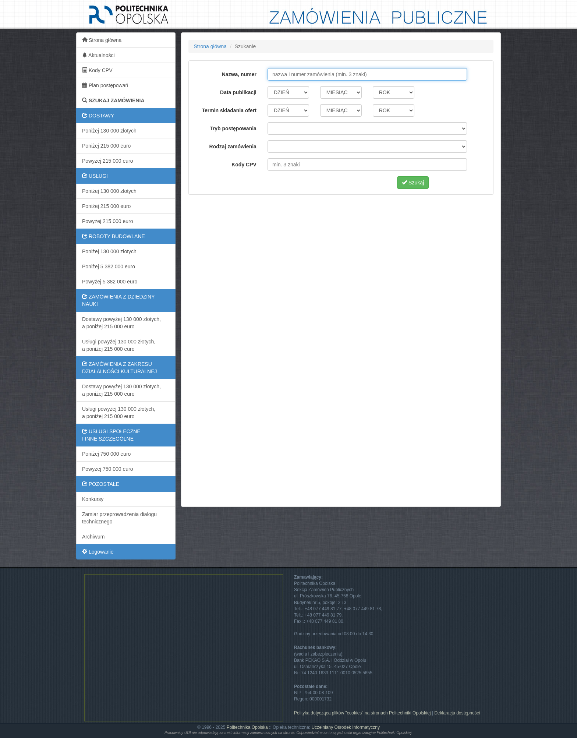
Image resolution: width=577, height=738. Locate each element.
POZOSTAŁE (100, 484)
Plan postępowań (105, 85)
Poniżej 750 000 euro (106, 454)
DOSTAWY (98, 116)
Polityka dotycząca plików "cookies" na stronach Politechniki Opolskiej (362, 713)
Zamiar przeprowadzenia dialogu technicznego (119, 518)
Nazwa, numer (239, 74)
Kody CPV (97, 70)
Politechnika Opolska (247, 727)
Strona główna (101, 40)
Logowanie (98, 552)
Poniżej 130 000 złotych (109, 131)
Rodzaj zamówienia (232, 146)
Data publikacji (238, 92)
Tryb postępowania (233, 128)
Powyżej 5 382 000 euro (109, 282)
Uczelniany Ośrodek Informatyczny (345, 727)
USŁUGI (95, 176)
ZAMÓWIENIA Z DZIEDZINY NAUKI (118, 300)
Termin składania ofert (229, 110)
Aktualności (98, 55)
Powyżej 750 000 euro (107, 469)
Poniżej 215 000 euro (106, 146)
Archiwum (93, 537)
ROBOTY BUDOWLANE (113, 236)
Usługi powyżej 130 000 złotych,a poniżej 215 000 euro (118, 345)
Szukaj (413, 183)
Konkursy (92, 499)
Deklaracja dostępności (457, 713)
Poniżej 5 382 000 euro (108, 266)
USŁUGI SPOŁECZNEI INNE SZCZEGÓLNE (111, 435)
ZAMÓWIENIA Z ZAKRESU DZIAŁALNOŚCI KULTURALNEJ (119, 367)
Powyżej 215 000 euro (107, 161)
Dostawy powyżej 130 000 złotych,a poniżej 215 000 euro (121, 322)
